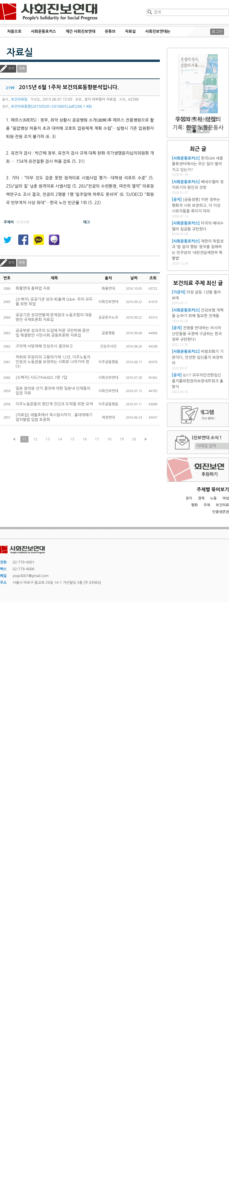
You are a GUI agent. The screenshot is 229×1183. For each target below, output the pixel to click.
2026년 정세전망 (198, 119)
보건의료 (222, 505)
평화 (194, 505)
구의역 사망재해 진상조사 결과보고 (44, 346)
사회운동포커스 (43, 31)
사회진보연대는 (157, 31)
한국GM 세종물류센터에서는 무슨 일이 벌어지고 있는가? (197, 164)
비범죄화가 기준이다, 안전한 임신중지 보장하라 (198, 357)
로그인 (217, 32)
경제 (201, 498)
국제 (206, 505)
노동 (213, 498)
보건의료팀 (19, 99)
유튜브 (110, 31)
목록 (22, 68)
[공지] (177, 199)
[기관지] (178, 292)
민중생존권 (221, 512)
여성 (225, 498)
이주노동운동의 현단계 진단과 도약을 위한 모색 (54, 404)
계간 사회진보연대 (80, 31)
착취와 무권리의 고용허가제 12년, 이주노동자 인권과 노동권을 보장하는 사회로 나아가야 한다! (53, 361)
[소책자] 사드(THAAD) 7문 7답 (41, 377)
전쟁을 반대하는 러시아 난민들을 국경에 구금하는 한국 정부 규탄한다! (197, 333)
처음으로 (14, 31)
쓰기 (11, 68)
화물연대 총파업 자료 (33, 288)
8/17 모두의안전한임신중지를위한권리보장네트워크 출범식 (197, 381)
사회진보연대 (48, 12)
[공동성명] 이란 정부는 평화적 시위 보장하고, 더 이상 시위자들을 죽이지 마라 (196, 205)
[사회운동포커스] (186, 158)
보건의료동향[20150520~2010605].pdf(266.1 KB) (51, 106)
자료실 (130, 31)
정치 (188, 498)
